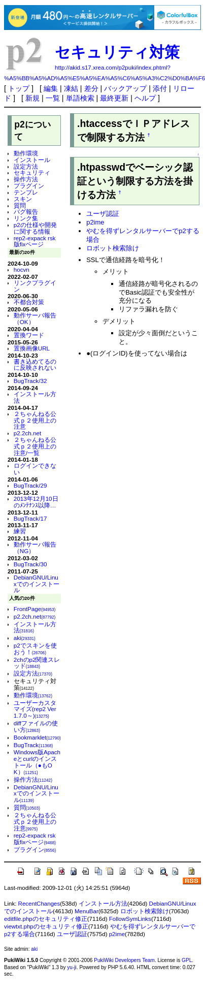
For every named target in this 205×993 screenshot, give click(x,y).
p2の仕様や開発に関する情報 (35, 228)
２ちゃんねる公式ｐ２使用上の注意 (35, 420)
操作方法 (26, 179)
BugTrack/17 (30, 518)
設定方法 (26, 166)
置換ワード (29, 335)
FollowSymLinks (130, 919)
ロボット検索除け (112, 248)
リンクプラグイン (35, 286)
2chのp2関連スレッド (37, 662)
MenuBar (86, 911)
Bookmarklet (37, 737)
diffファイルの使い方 (36, 726)
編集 (51, 88)
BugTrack (33, 745)
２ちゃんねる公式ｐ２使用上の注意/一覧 (35, 446)
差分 (91, 88)
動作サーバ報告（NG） (35, 547)
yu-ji (71, 967)
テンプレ (26, 192)
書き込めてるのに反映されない (35, 364)
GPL (187, 960)
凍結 (71, 88)
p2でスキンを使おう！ (35, 648)
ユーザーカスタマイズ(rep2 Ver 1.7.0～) (35, 709)
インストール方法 (35, 397)
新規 (32, 98)
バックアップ (125, 88)
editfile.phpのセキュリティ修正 (45, 919)
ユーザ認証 (102, 213)
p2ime (95, 222)
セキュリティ (32, 172)
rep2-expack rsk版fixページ (35, 241)
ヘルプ (145, 98)
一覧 (53, 98)
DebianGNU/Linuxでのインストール (36, 584)
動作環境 (26, 153)
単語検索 (80, 98)
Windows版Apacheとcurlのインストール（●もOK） (37, 762)
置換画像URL (32, 348)
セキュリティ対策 (117, 52)
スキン (23, 199)
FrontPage (35, 608)
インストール (32, 159)
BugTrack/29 (30, 485)
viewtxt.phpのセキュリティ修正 (46, 926)
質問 (20, 205)
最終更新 (114, 98)
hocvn (21, 269)
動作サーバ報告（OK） (35, 318)
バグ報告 (26, 211)
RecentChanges (39, 904)
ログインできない (35, 468)
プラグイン (29, 185)
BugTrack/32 (30, 380)
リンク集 (26, 218)
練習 (20, 531)
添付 (160, 88)
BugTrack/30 (30, 564)
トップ (18, 88)
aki (25, 637)
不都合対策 (29, 302)
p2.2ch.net (27, 433)
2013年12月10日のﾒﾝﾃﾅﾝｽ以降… (36, 501)
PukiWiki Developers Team (124, 960)
